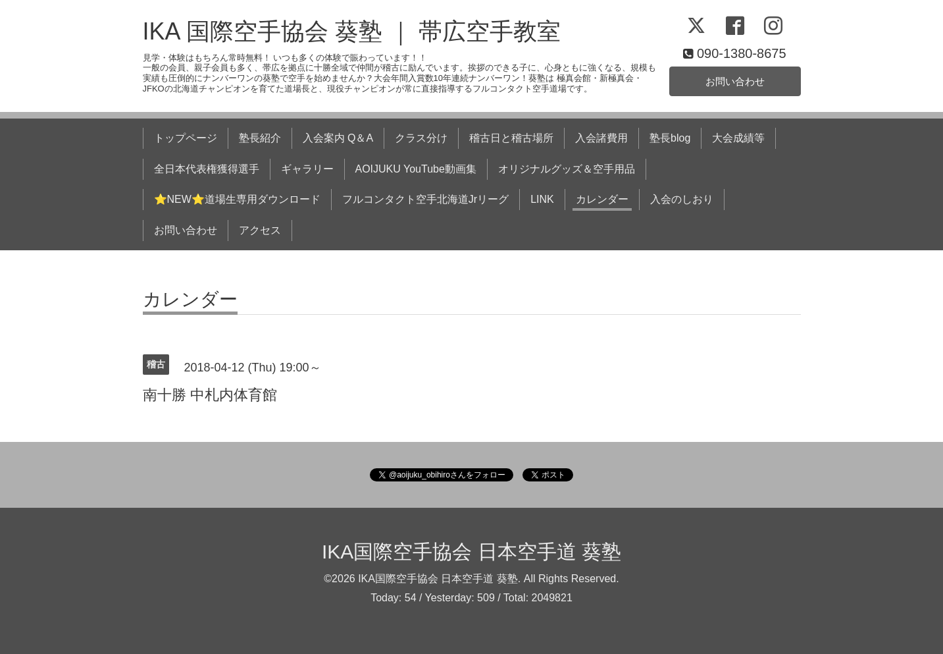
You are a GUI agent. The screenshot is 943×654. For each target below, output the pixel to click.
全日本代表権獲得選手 (206, 169)
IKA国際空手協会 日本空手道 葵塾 (471, 551)
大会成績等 (738, 138)
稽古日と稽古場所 (511, 138)
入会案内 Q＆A (338, 138)
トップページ (185, 138)
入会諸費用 (601, 138)
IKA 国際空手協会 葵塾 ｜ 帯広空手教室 (352, 31)
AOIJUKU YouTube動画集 (415, 169)
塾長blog (670, 138)
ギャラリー (307, 169)
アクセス (260, 230)
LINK (542, 199)
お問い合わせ (735, 80)
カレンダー (602, 199)
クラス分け (421, 138)
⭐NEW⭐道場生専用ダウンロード (237, 199)
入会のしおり (681, 199)
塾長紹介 (260, 138)
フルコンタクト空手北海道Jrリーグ (425, 199)
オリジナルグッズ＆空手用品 (566, 169)
